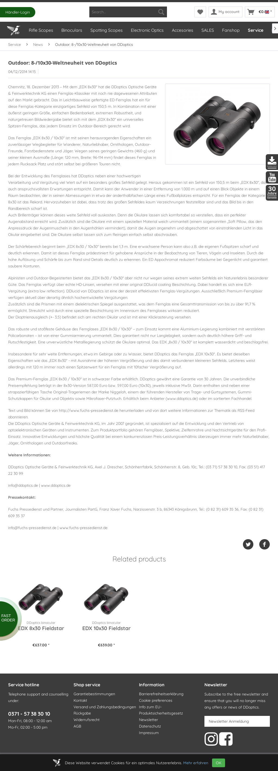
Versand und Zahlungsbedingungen (105, 706)
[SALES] (207, 30)
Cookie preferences (155, 700)
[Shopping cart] (260, 12)
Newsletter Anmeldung (229, 721)
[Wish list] (200, 12)
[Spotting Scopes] (106, 30)
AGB (77, 726)
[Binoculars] (71, 30)
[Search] (161, 12)
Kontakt (80, 700)
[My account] (225, 12)
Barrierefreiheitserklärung (161, 693)
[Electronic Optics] (147, 30)
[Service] (255, 30)
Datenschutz (150, 726)
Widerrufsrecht (87, 719)
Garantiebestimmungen (94, 693)
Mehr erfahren (195, 762)
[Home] (13, 29)
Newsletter (148, 719)
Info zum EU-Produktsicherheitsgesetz (161, 710)
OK (218, 762)
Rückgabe (82, 713)
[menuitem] (128, 12)
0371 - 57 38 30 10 (29, 713)
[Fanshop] (231, 30)
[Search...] (128, 12)
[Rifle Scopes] (40, 30)
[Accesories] (182, 30)
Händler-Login (17, 12)
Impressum (149, 732)
